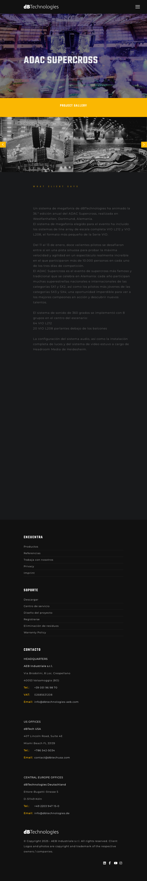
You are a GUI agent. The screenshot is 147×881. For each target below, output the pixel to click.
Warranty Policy (35, 632)
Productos (31, 546)
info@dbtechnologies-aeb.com (56, 701)
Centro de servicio (37, 606)
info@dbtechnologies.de (52, 813)
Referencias (32, 553)
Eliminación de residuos (41, 625)
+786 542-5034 (44, 750)
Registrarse (32, 619)
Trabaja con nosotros (38, 559)
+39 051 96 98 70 (45, 687)
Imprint (29, 572)
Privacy (29, 566)
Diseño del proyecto (38, 612)
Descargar (31, 599)
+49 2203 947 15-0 (46, 806)
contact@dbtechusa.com (52, 757)
